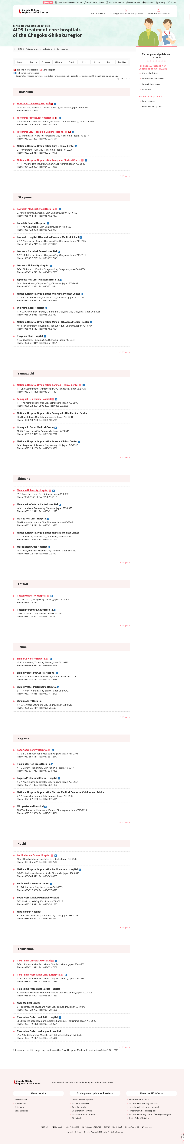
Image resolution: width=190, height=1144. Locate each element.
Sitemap (161, 2)
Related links (21, 1103)
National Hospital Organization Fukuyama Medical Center (49, 160)
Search (173, 2)
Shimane (58, 62)
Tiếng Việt (116, 2)
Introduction (21, 1099)
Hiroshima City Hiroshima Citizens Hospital (40, 131)
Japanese (149, 2)
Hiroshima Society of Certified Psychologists (150, 1114)
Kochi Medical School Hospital (33, 855)
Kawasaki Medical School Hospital (35, 209)
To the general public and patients (126, 13)
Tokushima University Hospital (34, 960)
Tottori (71, 62)
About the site (98, 13)
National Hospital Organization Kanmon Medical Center (47, 385)
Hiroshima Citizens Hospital (142, 1110)
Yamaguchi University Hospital (34, 399)
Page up (126, 176)
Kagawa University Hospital (32, 750)
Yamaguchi (46, 62)
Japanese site (21, 1110)
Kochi (109, 62)
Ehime (84, 62)
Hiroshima (21, 62)
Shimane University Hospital (36, 490)
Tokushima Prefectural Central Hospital (38, 974)
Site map (19, 1107)
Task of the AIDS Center (140, 1118)
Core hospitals (148, 101)
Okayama (33, 62)
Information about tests (153, 78)
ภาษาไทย (134, 3)
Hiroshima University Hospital (33, 103)
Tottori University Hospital (31, 595)
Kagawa (97, 62)
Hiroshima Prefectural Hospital (34, 117)
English (49, 2)
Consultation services (151, 84)
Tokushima (122, 62)
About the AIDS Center (159, 13)
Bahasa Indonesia (69, 2)
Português (95, 2)
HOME (19, 49)
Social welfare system (151, 106)
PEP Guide (146, 89)
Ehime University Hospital (31, 658)
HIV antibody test (150, 73)
